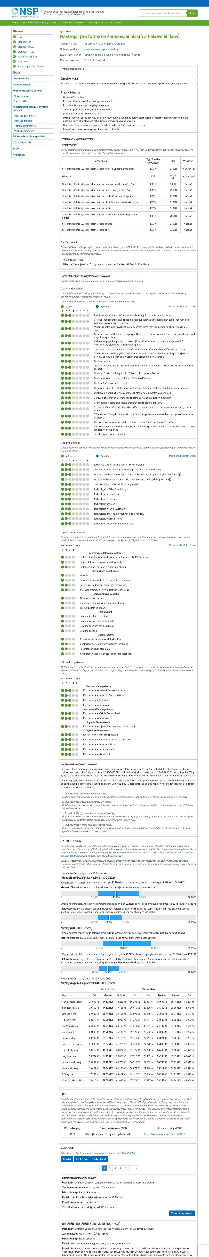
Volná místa (19, 154)
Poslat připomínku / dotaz (28, 66)
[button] (99, 1168)
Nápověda (20, 61)
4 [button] (120, 1168)
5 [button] (126, 1168)
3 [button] (115, 1168)
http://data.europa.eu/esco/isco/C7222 (164, 1134)
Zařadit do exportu (25, 56)
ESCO (16, 148)
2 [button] (109, 1168)
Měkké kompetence (24, 131)
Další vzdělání (21, 101)
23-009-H (143, 264)
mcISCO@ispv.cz (112, 856)
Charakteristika (21, 78)
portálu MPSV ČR (126, 1153)
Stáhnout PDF (22, 42)
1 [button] (104, 1168)
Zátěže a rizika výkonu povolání (29, 136)
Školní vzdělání (21, 96)
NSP (13, 22)
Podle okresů (99, 1159)
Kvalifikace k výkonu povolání (27, 90)
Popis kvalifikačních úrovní (182, 306)
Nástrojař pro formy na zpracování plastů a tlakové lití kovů (90, 22)
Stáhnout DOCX (23, 47)
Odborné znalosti (23, 121)
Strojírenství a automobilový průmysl (38, 22)
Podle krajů (82, 1159)
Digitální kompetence (25, 126)
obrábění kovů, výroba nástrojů (101, 49)
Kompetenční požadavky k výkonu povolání (30, 109)
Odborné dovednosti (24, 115)
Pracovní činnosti (21, 84)
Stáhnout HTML (23, 51)
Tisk (17, 37)
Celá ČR (67, 1159)
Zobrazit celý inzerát (181, 1213)
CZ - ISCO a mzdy (22, 142)
